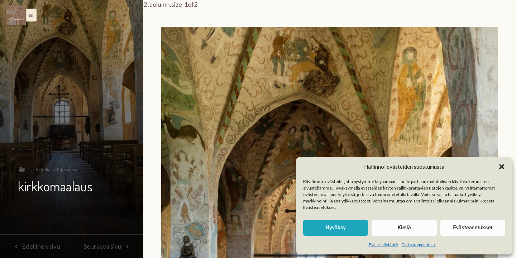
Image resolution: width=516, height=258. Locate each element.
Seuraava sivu (107, 246)
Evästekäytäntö (383, 244)
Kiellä (404, 227)
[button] (501, 166)
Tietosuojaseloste (419, 244)
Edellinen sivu (35, 246)
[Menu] (16, 15)
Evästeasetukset (472, 227)
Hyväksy (336, 227)
